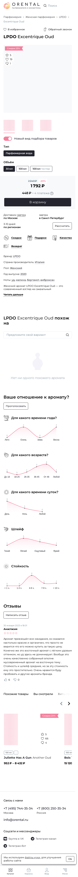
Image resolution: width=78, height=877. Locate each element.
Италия (40, 262)
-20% (43, 181)
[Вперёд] (69, 703)
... (16, 752)
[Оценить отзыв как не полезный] (15, 679)
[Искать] (67, 334)
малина (21, 280)
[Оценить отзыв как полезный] (5, 679)
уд (13, 280)
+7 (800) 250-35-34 (51, 808)
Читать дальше (13, 294)
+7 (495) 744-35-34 (18, 808)
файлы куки (32, 857)
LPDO (16, 256)
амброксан (47, 280)
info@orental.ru (16, 820)
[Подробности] (52, 193)
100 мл (8, 752)
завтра (21, 214)
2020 (23, 274)
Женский (16, 268)
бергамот (33, 280)
